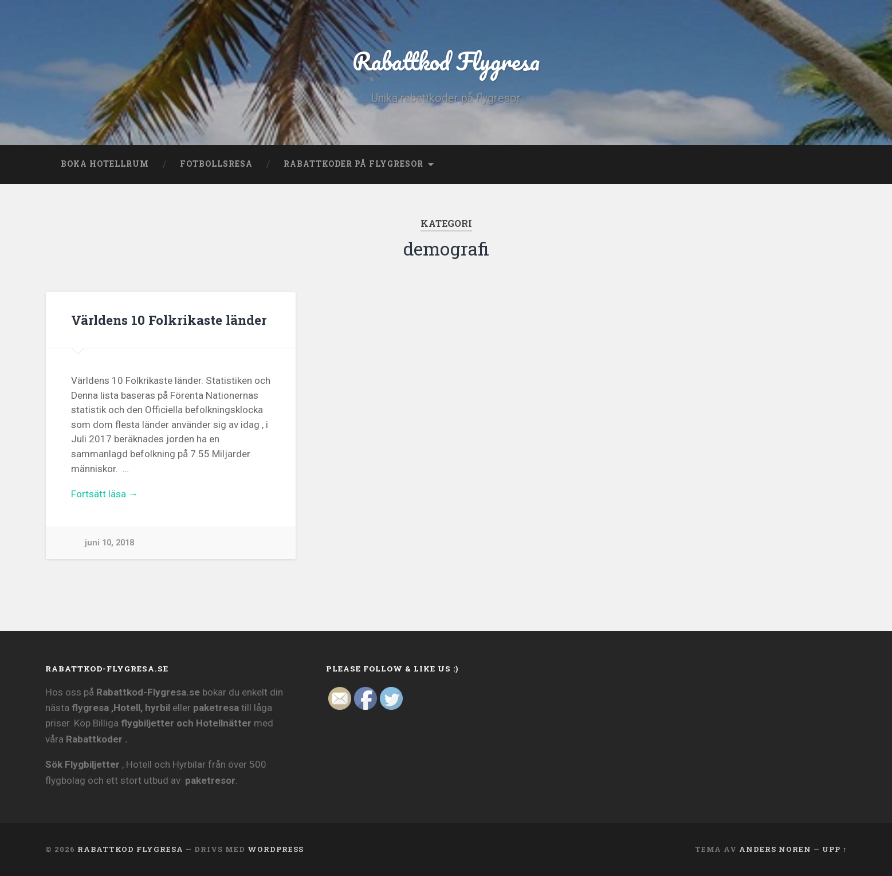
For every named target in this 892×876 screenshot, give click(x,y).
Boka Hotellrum (105, 164)
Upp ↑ (834, 849)
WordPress (275, 849)
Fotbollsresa (216, 164)
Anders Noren (775, 849)
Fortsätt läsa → (104, 494)
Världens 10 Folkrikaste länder (169, 319)
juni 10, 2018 (109, 543)
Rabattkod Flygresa (446, 60)
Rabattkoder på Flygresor (353, 164)
